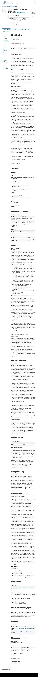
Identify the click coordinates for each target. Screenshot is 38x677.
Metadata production (5, 68)
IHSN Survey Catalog (10, 675)
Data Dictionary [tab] (14, 29)
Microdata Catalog (26, 2)
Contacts (5, 64)
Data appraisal (6, 56)
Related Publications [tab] (6, 31)
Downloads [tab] (21, 29)
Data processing (5, 53)
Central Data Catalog (7, 6)
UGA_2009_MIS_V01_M (14, 6)
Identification (5, 34)
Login (35, 2)
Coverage (5, 38)
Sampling (5, 43)
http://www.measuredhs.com (21, 588)
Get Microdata (20, 12)
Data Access (5, 58)
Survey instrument (5, 46)
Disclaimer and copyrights (5, 61)
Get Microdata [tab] (27, 29)
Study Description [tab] (6, 29)
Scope (4, 36)
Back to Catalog (6, 669)
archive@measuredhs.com (32, 588)
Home (3, 6)
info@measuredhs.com (20, 628)
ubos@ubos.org (19, 631)
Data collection (5, 50)
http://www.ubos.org (29, 631)
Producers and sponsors (6, 41)
